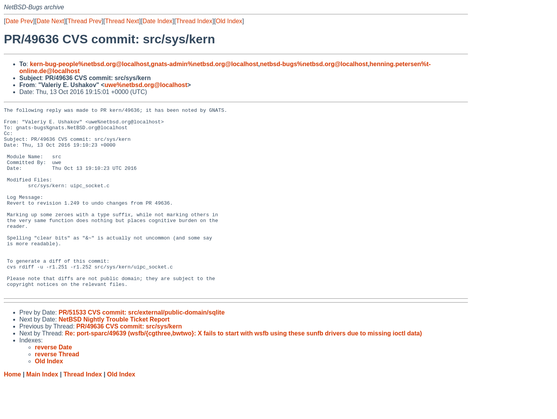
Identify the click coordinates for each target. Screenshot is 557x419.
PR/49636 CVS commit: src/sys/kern (129, 363)
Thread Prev (85, 21)
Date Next (50, 21)
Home (12, 411)
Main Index (42, 411)
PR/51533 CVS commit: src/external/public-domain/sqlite (141, 349)
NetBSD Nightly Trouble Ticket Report (113, 356)
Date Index (157, 21)
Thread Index (194, 21)
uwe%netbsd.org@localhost (145, 85)
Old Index (229, 21)
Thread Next (122, 21)
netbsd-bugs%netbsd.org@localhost (314, 64)
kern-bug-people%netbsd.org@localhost (89, 64)
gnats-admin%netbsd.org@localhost (204, 64)
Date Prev (19, 21)
